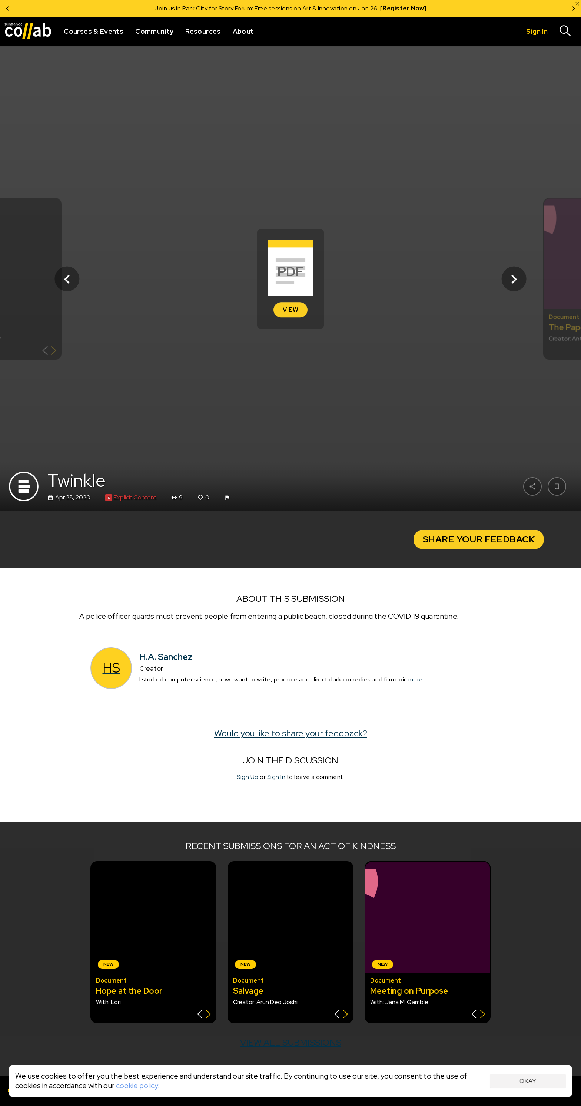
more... (417, 679)
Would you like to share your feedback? (290, 733)
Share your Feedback (479, 539)
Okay (527, 1081)
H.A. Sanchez (165, 657)
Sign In (276, 777)
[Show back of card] (49, 351)
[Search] (565, 31)
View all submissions (290, 1042)
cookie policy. (138, 1085)
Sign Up (248, 777)
